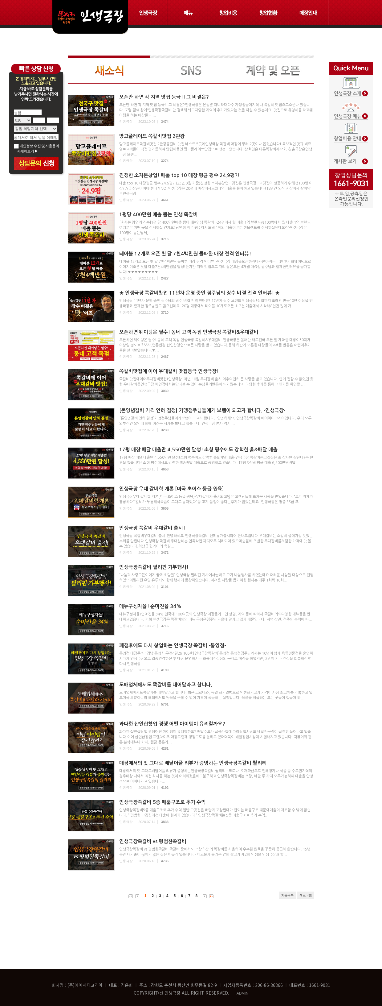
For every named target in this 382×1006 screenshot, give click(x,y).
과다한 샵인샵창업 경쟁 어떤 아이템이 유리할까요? (172, 724)
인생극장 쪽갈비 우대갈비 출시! (152, 528)
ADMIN (243, 993)
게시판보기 (351, 150)
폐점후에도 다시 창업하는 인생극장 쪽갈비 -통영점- (172, 645)
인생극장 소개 (351, 85)
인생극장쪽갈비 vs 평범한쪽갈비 (152, 841)
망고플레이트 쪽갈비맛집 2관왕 (152, 136)
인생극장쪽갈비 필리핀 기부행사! (154, 567)
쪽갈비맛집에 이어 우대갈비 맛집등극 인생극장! (169, 371)
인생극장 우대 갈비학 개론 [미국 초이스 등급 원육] (171, 488)
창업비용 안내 (351, 128)
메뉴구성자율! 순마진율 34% (150, 606)
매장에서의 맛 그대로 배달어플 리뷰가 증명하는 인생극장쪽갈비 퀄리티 (192, 763)
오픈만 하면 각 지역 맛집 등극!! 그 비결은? (164, 97)
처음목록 (287, 895)
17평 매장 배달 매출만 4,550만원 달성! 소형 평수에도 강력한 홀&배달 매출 (198, 449)
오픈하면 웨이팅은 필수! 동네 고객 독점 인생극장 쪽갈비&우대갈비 (188, 332)
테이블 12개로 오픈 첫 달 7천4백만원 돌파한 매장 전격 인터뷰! (185, 253)
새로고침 (305, 895)
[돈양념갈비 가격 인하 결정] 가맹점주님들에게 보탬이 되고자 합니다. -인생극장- (202, 410)
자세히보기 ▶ (27, 151)
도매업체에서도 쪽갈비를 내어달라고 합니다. (165, 684)
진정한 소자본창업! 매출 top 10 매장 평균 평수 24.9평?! (179, 175)
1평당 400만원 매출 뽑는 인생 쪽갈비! (159, 214)
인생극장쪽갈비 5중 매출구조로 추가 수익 (162, 802)
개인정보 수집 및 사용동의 (36, 146)
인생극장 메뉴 (351, 107)
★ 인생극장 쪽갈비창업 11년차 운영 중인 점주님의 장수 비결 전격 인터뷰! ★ (199, 293)
